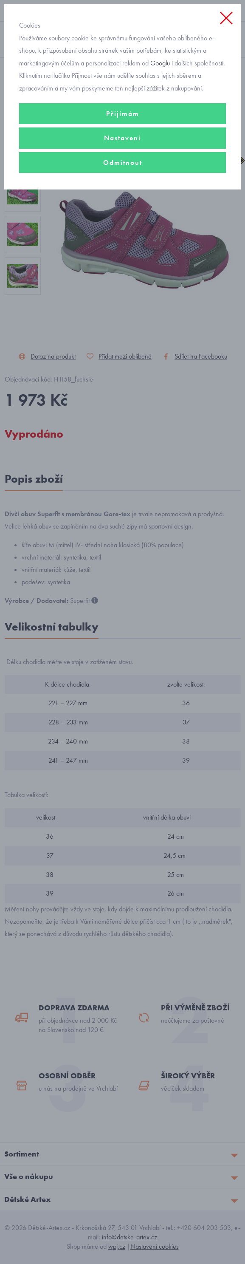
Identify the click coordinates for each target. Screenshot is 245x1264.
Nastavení (122, 137)
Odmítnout (122, 162)
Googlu (160, 63)
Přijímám (122, 113)
